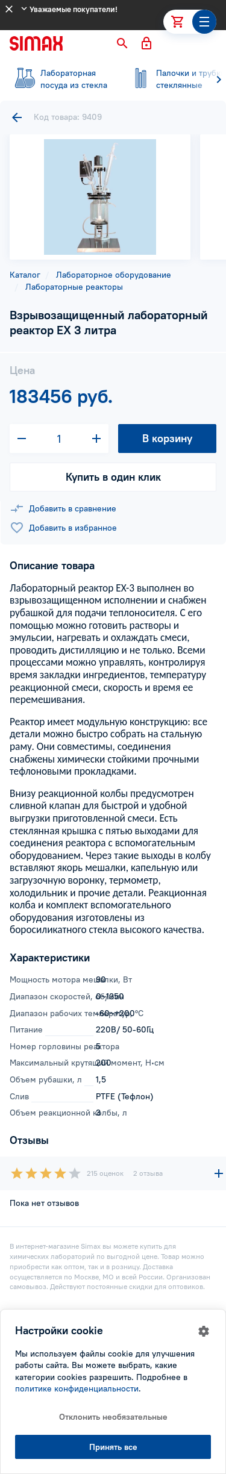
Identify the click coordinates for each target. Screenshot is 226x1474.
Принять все (113, 1446)
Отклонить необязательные (113, 1416)
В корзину (167, 438)
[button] (122, 43)
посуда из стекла (60, 78)
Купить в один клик (113, 477)
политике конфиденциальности (77, 1388)
